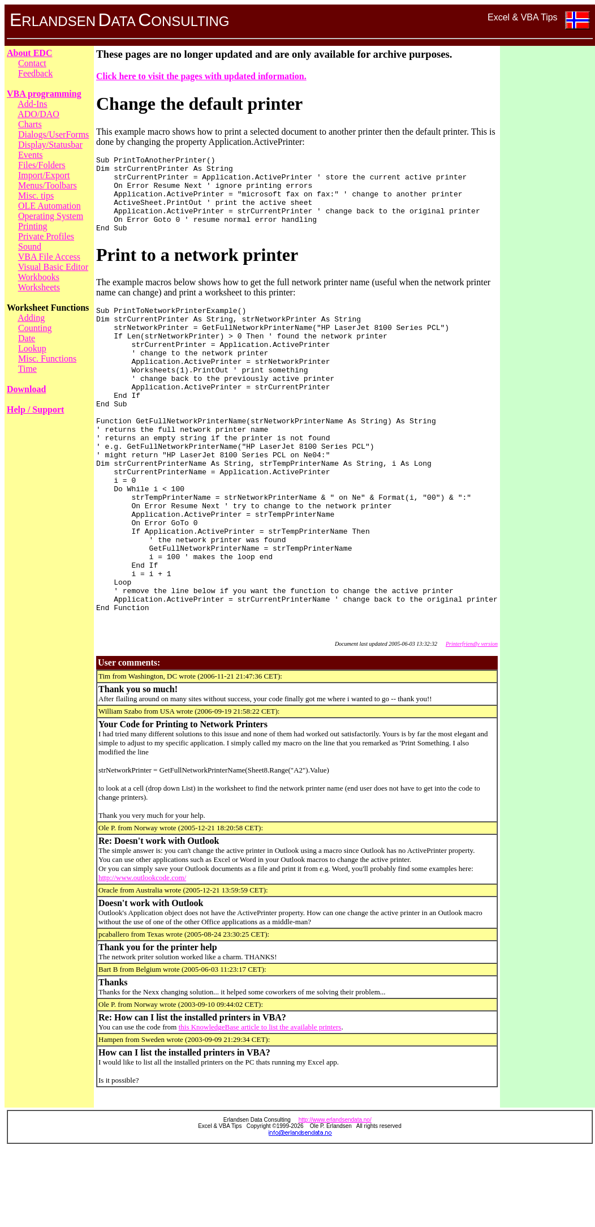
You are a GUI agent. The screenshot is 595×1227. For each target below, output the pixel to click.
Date (26, 338)
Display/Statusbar (50, 144)
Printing (33, 226)
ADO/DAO (38, 114)
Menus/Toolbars (47, 185)
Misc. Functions (47, 358)
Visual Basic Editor (53, 267)
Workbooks (38, 277)
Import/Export (44, 175)
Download (26, 389)
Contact (32, 63)
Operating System (50, 216)
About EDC (29, 53)
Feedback (35, 73)
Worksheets (39, 287)
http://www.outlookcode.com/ (142, 954)
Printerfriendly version (472, 720)
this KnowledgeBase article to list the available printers (260, 1103)
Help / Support (35, 409)
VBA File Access (49, 256)
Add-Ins (32, 104)
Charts (30, 124)
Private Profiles (46, 236)
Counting (35, 328)
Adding (31, 318)
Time (27, 369)
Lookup (32, 348)
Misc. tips (36, 195)
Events (30, 155)
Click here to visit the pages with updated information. (201, 76)
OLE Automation (49, 206)
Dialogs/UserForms (53, 134)
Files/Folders (42, 165)
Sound (29, 246)
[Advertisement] (547, 218)
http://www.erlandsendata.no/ (335, 1196)
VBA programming (44, 93)
